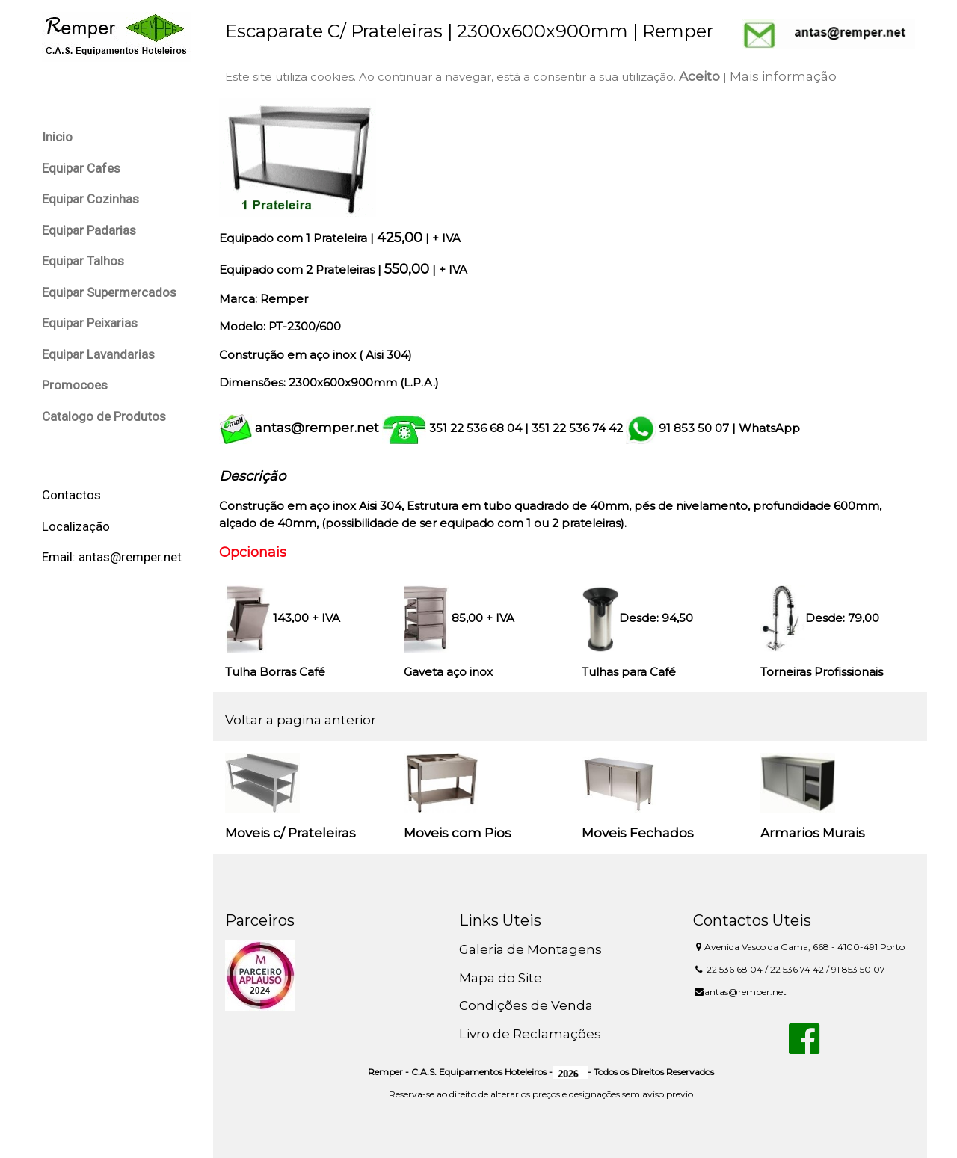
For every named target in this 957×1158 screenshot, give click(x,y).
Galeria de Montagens (530, 949)
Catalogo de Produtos (104, 416)
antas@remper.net (317, 427)
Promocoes (75, 385)
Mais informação (783, 76)
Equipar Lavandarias (98, 354)
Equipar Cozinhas (90, 198)
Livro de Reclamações (530, 1033)
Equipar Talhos (83, 260)
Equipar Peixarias (90, 322)
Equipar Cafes (81, 168)
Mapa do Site (500, 977)
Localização (76, 526)
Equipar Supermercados (109, 292)
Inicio (57, 136)
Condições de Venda (526, 1005)
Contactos (71, 494)
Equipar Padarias (89, 230)
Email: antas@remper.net (112, 556)
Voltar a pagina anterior (300, 719)
